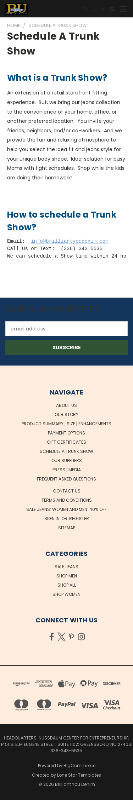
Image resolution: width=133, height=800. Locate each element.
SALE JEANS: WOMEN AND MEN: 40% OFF (66, 509)
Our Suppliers (66, 460)
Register (79, 519)
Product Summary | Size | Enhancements (66, 424)
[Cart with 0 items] (111, 9)
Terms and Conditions (66, 500)
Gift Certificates (66, 442)
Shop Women (66, 594)
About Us (66, 405)
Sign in (52, 519)
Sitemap (66, 528)
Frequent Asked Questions (66, 479)
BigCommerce (79, 765)
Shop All (66, 585)
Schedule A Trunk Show (66, 451)
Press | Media (66, 470)
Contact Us (67, 491)
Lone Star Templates (79, 775)
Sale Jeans (66, 567)
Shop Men (66, 576)
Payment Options (66, 433)
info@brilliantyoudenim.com (69, 241)
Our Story (66, 414)
